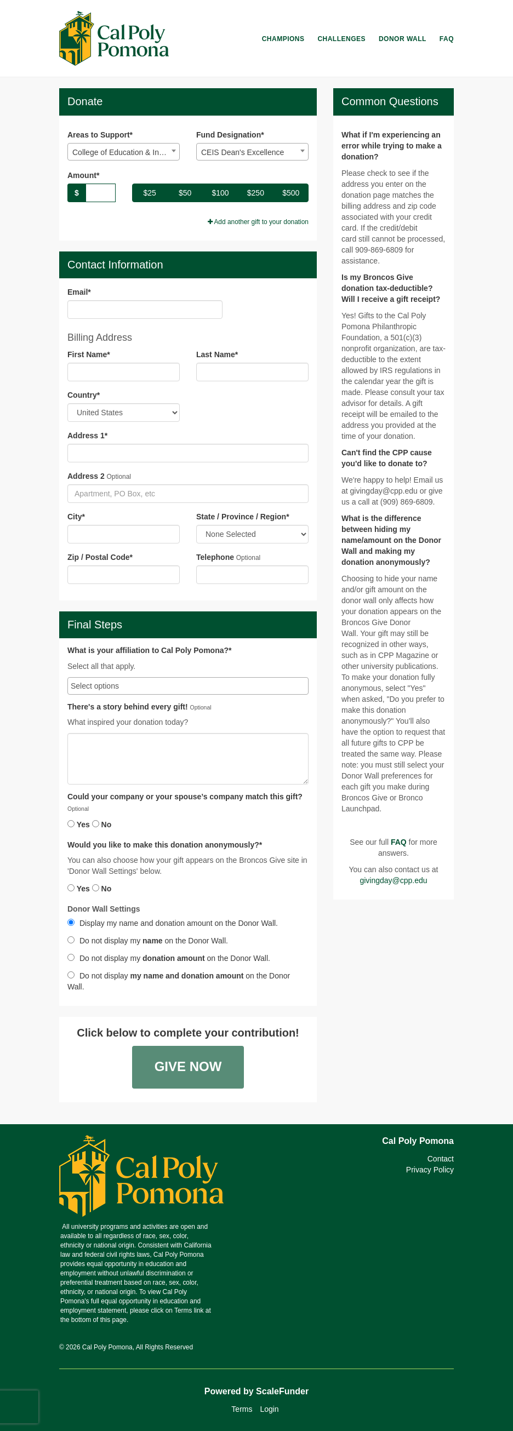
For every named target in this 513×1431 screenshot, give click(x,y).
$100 (220, 192)
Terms (241, 1409)
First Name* (88, 354)
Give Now (188, 1066)
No (102, 824)
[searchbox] (188, 685)
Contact (441, 1158)
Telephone (215, 557)
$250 (255, 192)
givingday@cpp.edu (393, 880)
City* (76, 516)
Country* (83, 395)
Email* (79, 292)
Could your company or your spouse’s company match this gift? (185, 797)
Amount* (83, 175)
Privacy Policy (430, 1169)
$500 (290, 192)
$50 (185, 192)
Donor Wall (402, 39)
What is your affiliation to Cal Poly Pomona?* (149, 650)
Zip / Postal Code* (100, 557)
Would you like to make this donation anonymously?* (164, 845)
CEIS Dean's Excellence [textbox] (242, 152)
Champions (283, 39)
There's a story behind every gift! (127, 707)
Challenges (341, 39)
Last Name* (217, 354)
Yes (78, 824)
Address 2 (86, 476)
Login (269, 1409)
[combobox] (123, 152)
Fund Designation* (230, 134)
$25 (150, 192)
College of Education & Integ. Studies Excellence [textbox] (125, 152)
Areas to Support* (100, 134)
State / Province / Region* (242, 516)
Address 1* (87, 435)
